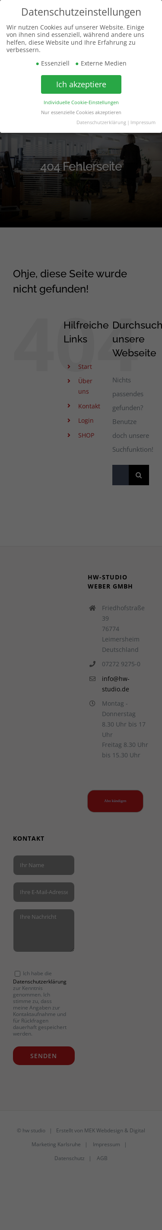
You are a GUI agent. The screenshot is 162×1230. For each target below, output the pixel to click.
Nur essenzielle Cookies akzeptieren (81, 112)
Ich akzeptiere (81, 84)
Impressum (143, 122)
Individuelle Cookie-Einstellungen (81, 102)
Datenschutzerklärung (101, 122)
